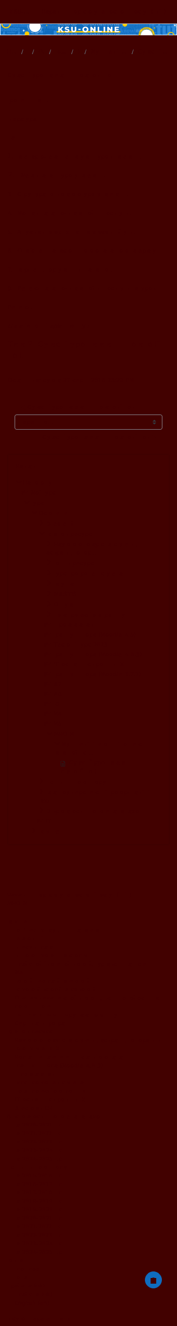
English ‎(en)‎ (32, 1303)
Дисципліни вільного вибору (76, 782)
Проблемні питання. (28, 100)
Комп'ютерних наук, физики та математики (61, 930)
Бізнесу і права (34, 947)
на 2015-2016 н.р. (39, 1176)
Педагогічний (28, 938)
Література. (23, 119)
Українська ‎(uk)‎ (26, 1286)
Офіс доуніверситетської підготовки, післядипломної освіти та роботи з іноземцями (87, 1002)
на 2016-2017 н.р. (39, 1184)
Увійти (158, 12)
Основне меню (41, 52)
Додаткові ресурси (61, 52)
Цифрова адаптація (35, 1074)
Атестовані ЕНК (34, 1108)
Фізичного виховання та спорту (51, 955)
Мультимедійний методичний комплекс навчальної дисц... (109, 52)
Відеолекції (59, 523)
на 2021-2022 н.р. (39, 1133)
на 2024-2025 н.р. (39, 1159)
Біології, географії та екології (52, 981)
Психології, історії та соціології (55, 989)
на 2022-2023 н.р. (39, 1142)
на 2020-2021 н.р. (39, 1125)
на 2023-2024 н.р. (40, 1150)
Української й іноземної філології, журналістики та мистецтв (83, 964)
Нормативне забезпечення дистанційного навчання (71, 1057)
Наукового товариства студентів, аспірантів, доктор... (91, 548)
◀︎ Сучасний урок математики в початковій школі (78, 407)
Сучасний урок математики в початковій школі (154, 52)
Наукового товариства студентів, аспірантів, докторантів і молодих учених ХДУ (87, 1044)
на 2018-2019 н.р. (40, 1201)
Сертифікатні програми (41, 1023)
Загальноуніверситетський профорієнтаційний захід (94, 796)
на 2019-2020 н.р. (40, 1209)
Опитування (66, 604)
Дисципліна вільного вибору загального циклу (66, 1015)
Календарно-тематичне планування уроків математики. (79, 156)
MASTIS (65, 594)
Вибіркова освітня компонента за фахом (93, 811)
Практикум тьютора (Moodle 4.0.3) (59, 1065)
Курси (38, 503)
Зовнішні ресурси (75, 563)
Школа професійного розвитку (89, 615)
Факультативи (67, 584)
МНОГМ (78, 52)
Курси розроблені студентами (90, 573)
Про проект (29, 1269)
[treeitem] (88, 657)
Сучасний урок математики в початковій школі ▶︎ (99, 437)
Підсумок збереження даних (39, 1319)
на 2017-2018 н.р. (39, 1193)
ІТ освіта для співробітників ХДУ (52, 1099)
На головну (12, 52)
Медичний (24, 972)
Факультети (51, 831)
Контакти (24, 1277)
